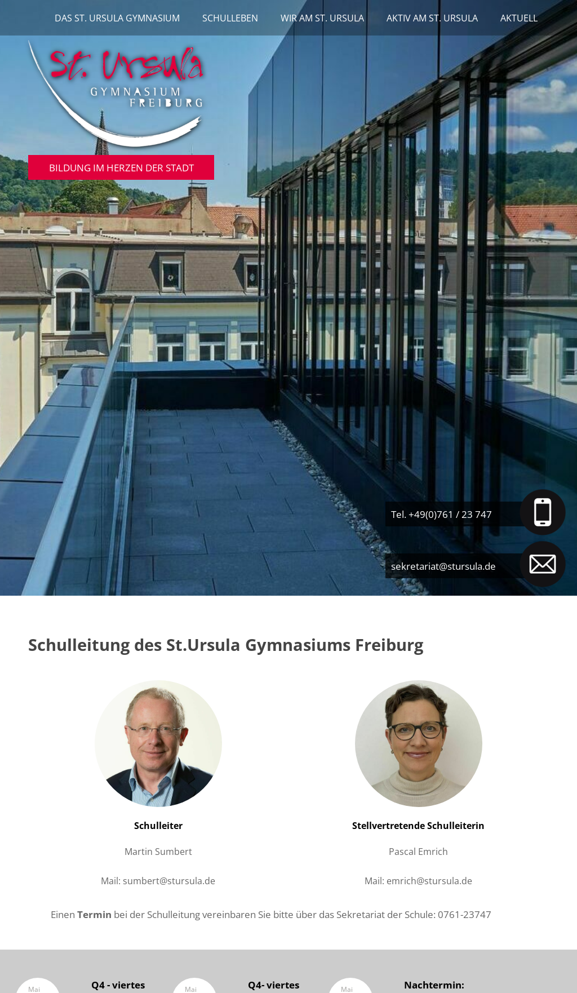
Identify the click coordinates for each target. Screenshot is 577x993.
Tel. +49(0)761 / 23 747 (441, 514)
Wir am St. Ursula (322, 18)
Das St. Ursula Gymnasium (117, 18)
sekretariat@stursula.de (443, 566)
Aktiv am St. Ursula (432, 18)
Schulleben (230, 18)
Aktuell (519, 18)
